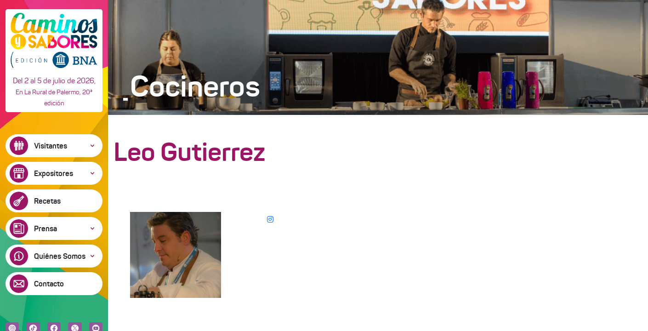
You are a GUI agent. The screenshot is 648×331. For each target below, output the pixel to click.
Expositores (53, 173)
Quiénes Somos (59, 256)
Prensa (45, 228)
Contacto (49, 283)
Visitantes (50, 145)
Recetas (47, 200)
